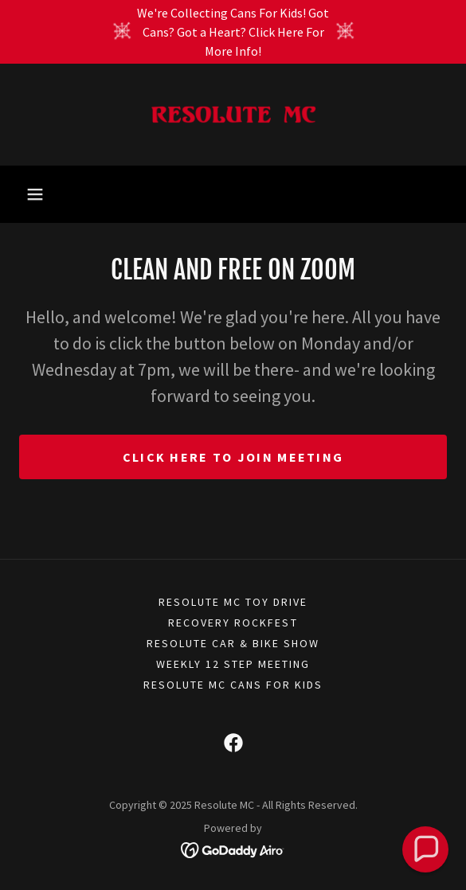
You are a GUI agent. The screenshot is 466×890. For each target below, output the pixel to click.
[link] (233, 114)
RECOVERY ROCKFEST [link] (232, 622)
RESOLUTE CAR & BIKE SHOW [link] (233, 643)
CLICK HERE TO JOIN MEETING (233, 457)
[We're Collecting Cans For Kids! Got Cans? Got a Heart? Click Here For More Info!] (233, 32)
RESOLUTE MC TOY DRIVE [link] (233, 602)
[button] (35, 194)
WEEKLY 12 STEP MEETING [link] (233, 664)
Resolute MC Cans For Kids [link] (233, 684)
